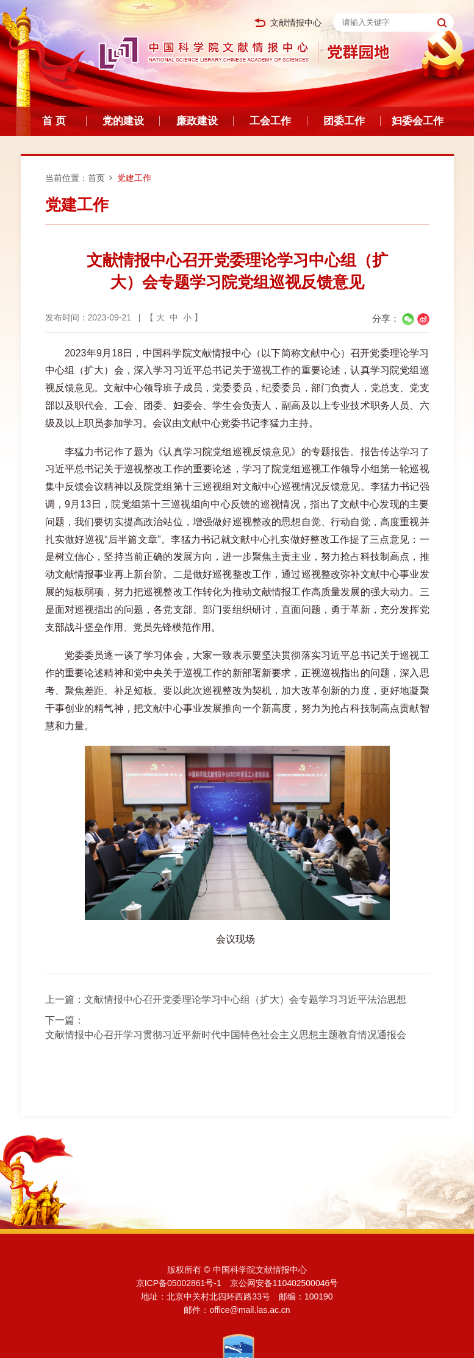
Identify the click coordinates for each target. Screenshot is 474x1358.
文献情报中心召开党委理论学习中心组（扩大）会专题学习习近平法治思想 (245, 999)
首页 (96, 178)
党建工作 (134, 178)
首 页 (54, 121)
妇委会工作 (417, 121)
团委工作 (344, 121)
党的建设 (123, 121)
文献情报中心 (287, 23)
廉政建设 (197, 121)
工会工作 (270, 121)
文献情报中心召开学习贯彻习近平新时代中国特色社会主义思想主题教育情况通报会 (225, 1035)
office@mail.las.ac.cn (249, 1310)
